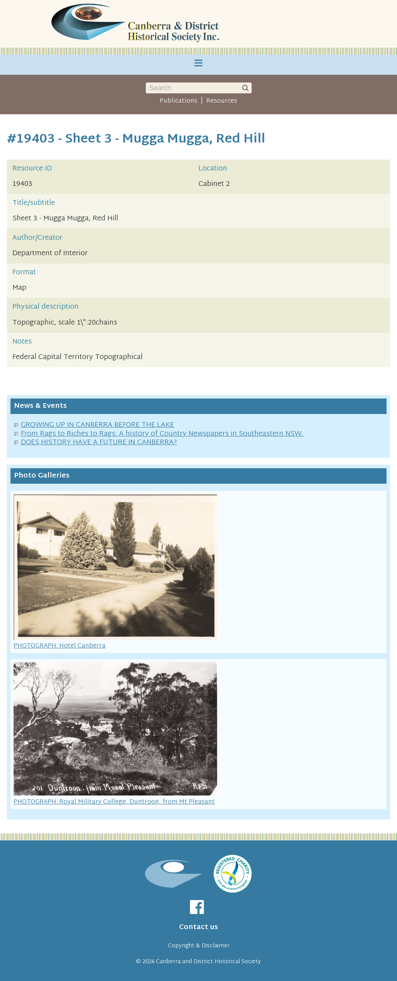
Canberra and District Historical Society (208, 962)
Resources (221, 101)
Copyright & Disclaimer (199, 946)
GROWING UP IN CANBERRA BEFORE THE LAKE (97, 425)
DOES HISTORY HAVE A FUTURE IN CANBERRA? (99, 442)
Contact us (198, 927)
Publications (178, 101)
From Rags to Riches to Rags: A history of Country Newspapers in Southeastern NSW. (162, 434)
